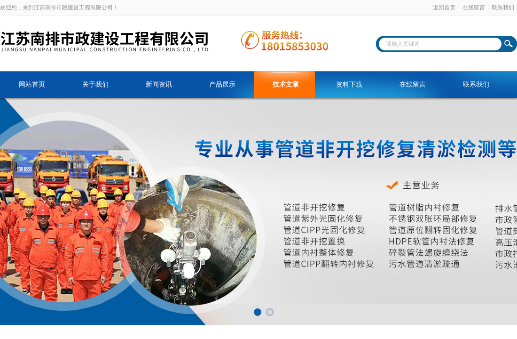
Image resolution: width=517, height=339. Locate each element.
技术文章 (286, 84)
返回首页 (444, 7)
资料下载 (349, 84)
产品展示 (222, 84)
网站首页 (32, 84)
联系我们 (503, 7)
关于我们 (95, 84)
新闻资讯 (159, 84)
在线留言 (473, 7)
